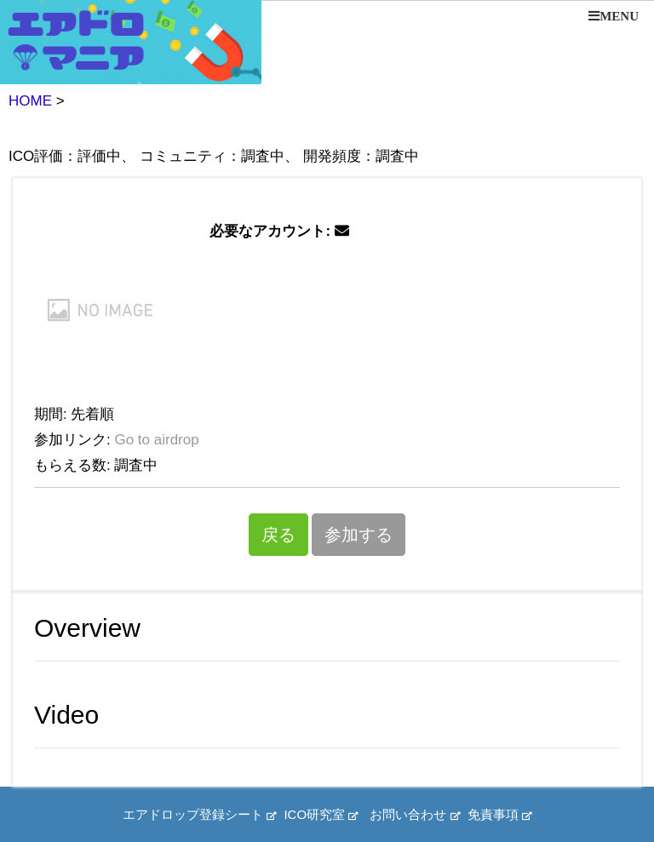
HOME (30, 101)
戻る (278, 534)
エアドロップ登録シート (199, 814)
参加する (358, 534)
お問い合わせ (414, 814)
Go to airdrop (156, 440)
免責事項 (499, 814)
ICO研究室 (321, 814)
